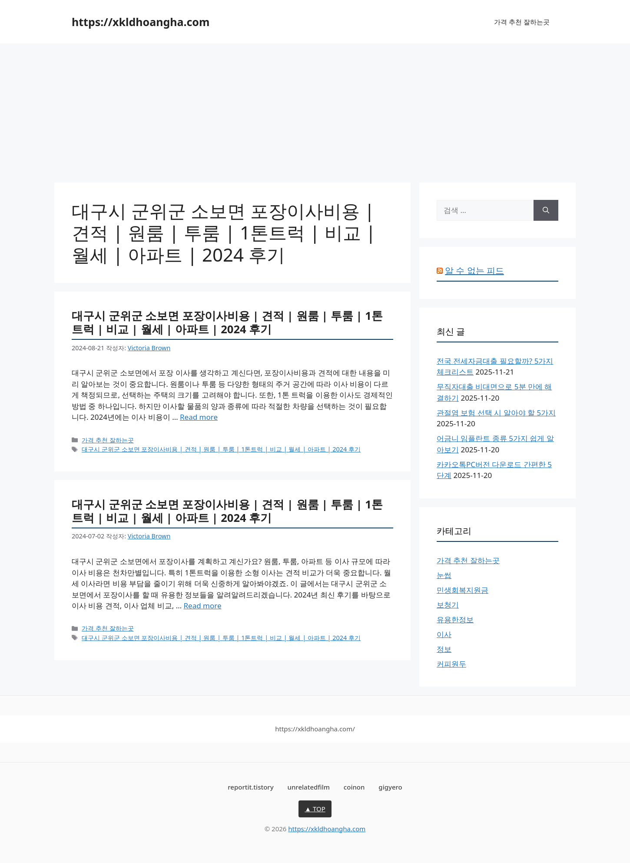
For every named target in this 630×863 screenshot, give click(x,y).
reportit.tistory (250, 787)
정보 (444, 649)
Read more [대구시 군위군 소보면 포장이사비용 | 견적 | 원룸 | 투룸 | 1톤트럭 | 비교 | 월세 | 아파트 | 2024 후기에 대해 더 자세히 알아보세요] (199, 417)
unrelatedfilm (309, 787)
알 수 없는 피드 (474, 270)
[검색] (546, 210)
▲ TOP (315, 808)
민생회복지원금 (462, 590)
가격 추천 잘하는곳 (522, 21)
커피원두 (451, 664)
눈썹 (444, 575)
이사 (444, 634)
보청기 (448, 605)
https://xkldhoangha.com (140, 21)
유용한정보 (455, 619)
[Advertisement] (315, 108)
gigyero (390, 787)
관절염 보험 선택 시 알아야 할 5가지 (496, 413)
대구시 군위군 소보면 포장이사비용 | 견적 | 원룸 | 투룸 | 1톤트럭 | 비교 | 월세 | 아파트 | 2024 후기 (227, 322)
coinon (354, 787)
